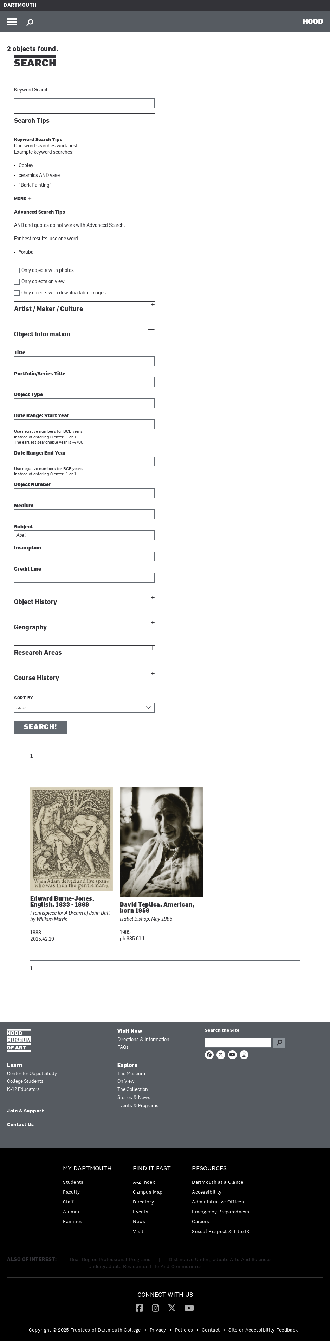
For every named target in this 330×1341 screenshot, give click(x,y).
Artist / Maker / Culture (48, 309)
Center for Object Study (32, 1073)
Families (72, 1221)
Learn (14, 1065)
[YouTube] (189, 1308)
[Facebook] (139, 1308)
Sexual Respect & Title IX (221, 1231)
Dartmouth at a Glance (217, 1182)
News (139, 1221)
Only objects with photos (47, 270)
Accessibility (206, 1192)
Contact (211, 1330)
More (20, 199)
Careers (200, 1221)
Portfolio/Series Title (39, 374)
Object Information (42, 334)
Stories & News (133, 1097)
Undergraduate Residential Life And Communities (145, 1266)
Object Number (32, 485)
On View (126, 1081)
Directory (143, 1202)
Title (19, 353)
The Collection (132, 1089)
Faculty (71, 1192)
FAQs (123, 1047)
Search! (40, 727)
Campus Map (147, 1192)
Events (140, 1211)
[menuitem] (89, 1196)
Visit (138, 1231)
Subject (23, 527)
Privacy (158, 1330)
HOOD (313, 21)
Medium (24, 506)
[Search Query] (238, 1043)
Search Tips (32, 121)
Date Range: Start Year (41, 416)
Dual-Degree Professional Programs (110, 1259)
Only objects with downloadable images (63, 293)
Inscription (27, 548)
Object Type (28, 395)
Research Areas (38, 652)
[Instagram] (155, 1308)
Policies (184, 1330)
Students (73, 1182)
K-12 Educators (23, 1089)
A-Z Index (144, 1182)
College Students (25, 1081)
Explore (127, 1065)
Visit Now (130, 1031)
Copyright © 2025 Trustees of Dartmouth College (85, 1330)
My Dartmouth (87, 1168)
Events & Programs (137, 1105)
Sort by (23, 698)
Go (279, 1043)
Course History (36, 678)
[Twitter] (172, 1308)
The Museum (131, 1073)
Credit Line (27, 569)
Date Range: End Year (40, 453)
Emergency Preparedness (220, 1211)
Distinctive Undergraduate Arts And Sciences (220, 1259)
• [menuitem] (145, 1330)
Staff (68, 1202)
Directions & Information (143, 1039)
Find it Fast (152, 1168)
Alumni (71, 1211)
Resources (209, 1168)
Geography (30, 627)
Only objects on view (43, 282)
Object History (35, 602)
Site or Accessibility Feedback (263, 1330)
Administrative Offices (218, 1202)
